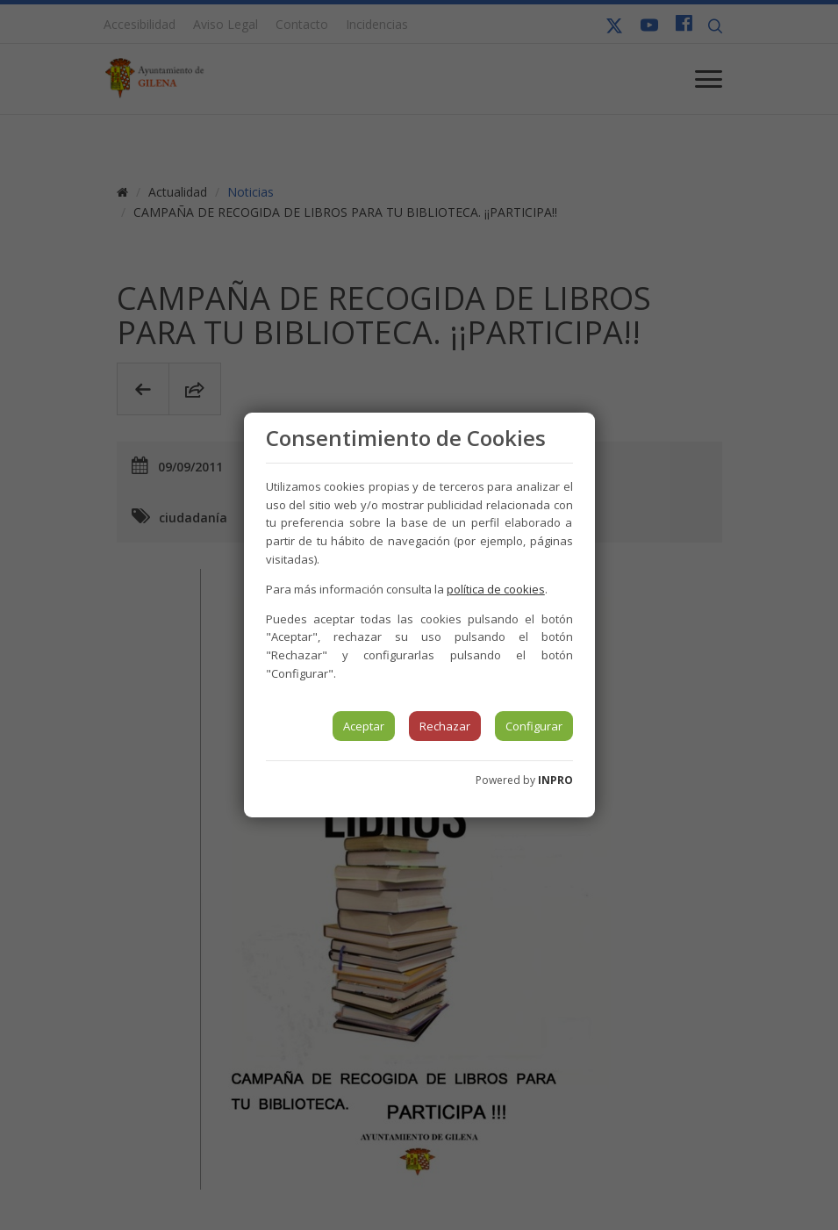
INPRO (555, 780)
